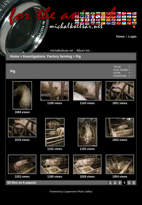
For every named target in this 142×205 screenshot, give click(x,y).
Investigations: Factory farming (47, 56)
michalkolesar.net (61, 50)
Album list (82, 50)
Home (120, 36)
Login (132, 36)
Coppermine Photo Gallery (77, 191)
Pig (78, 56)
